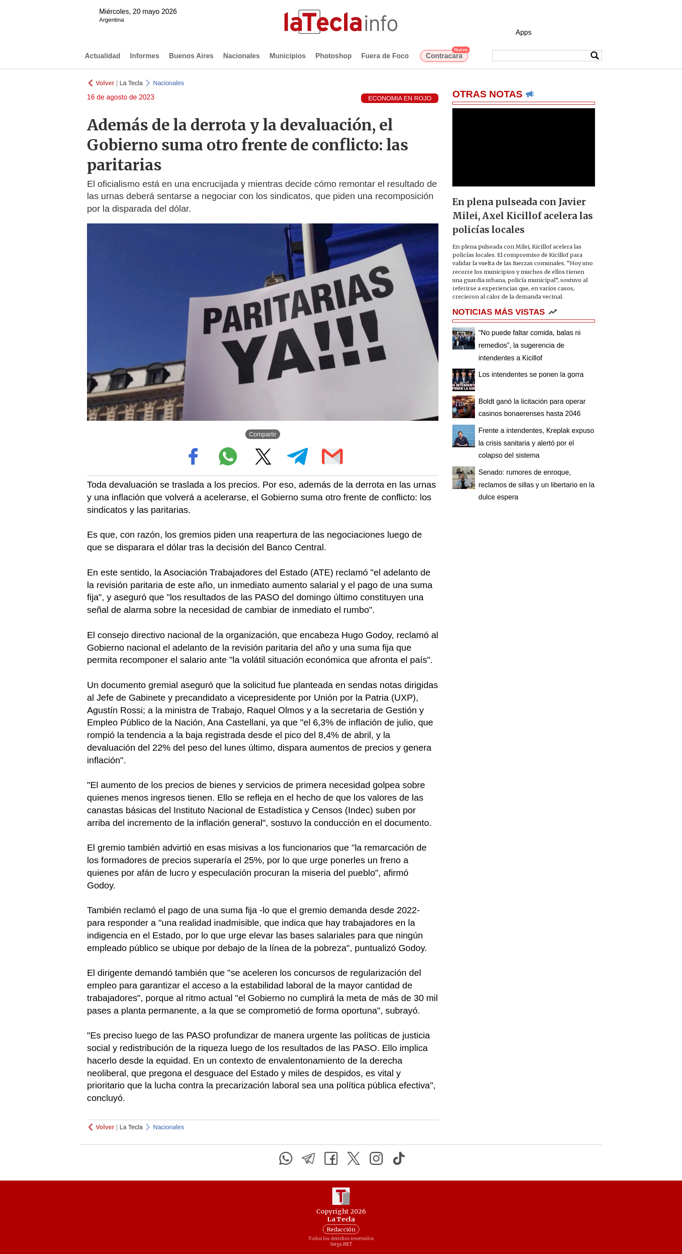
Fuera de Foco (385, 56)
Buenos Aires (191, 56)
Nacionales (241, 56)
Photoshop (333, 56)
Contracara (447, 55)
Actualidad (102, 56)
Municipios (287, 56)
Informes (145, 56)
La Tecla (131, 83)
